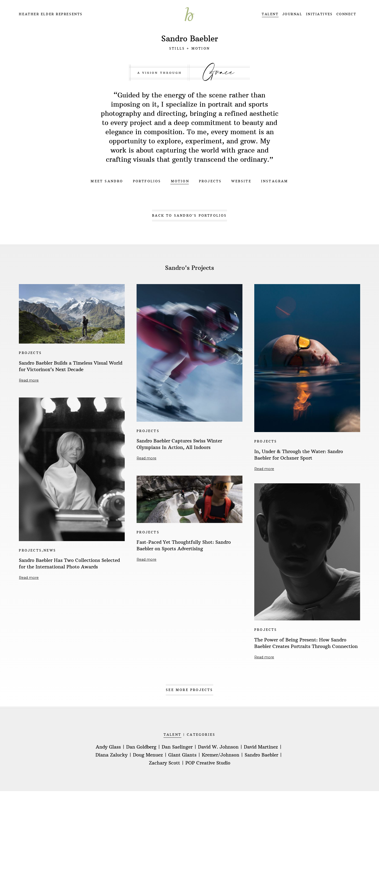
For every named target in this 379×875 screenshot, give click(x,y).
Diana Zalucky (111, 755)
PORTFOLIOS (147, 181)
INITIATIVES (319, 14)
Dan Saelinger (177, 747)
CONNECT (346, 14)
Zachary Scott (164, 763)
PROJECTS (210, 181)
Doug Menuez (148, 755)
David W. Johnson (218, 747)
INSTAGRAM (274, 181)
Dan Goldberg (141, 747)
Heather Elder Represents (50, 14)
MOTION (180, 181)
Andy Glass (108, 747)
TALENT (270, 14)
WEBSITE (241, 181)
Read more (29, 380)
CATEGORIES (201, 735)
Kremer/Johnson (220, 755)
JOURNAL (292, 14)
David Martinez (261, 747)
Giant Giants (182, 755)
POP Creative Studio (207, 763)
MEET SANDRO (107, 181)
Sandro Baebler (261, 755)
